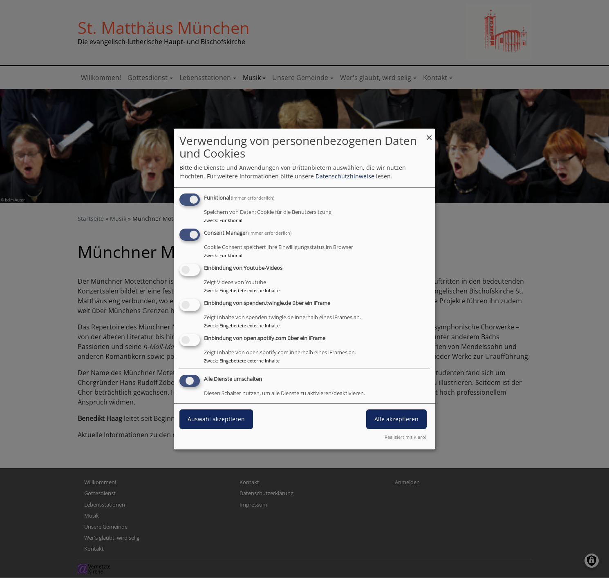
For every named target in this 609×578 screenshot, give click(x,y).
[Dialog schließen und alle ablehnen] (429, 134)
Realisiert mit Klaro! (405, 437)
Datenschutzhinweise (345, 176)
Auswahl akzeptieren (216, 419)
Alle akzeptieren (396, 419)
